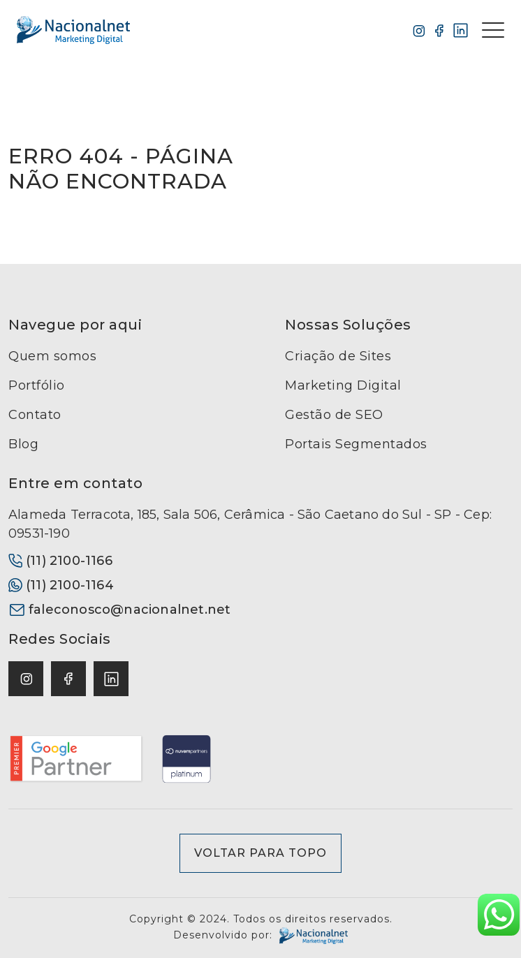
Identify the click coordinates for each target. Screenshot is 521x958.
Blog (23, 444)
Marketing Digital (343, 385)
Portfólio (36, 385)
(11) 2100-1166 (60, 561)
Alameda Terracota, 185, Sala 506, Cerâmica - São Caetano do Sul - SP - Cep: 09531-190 (250, 524)
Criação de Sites (338, 356)
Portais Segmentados (356, 444)
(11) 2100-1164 (61, 585)
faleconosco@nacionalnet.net (119, 610)
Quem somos (52, 356)
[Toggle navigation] (493, 30)
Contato (34, 414)
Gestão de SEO (334, 414)
